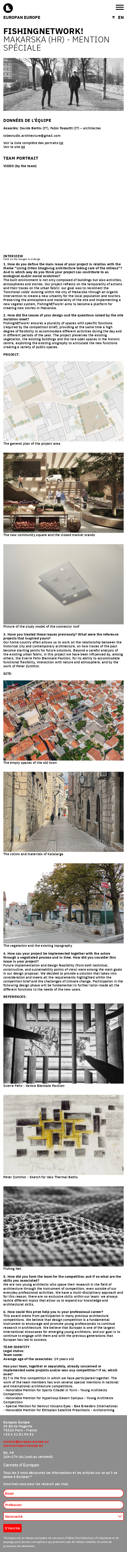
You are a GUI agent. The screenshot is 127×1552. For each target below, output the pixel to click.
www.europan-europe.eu (23, 1445)
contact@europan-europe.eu (26, 1441)
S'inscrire (12, 1528)
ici (61, 142)
